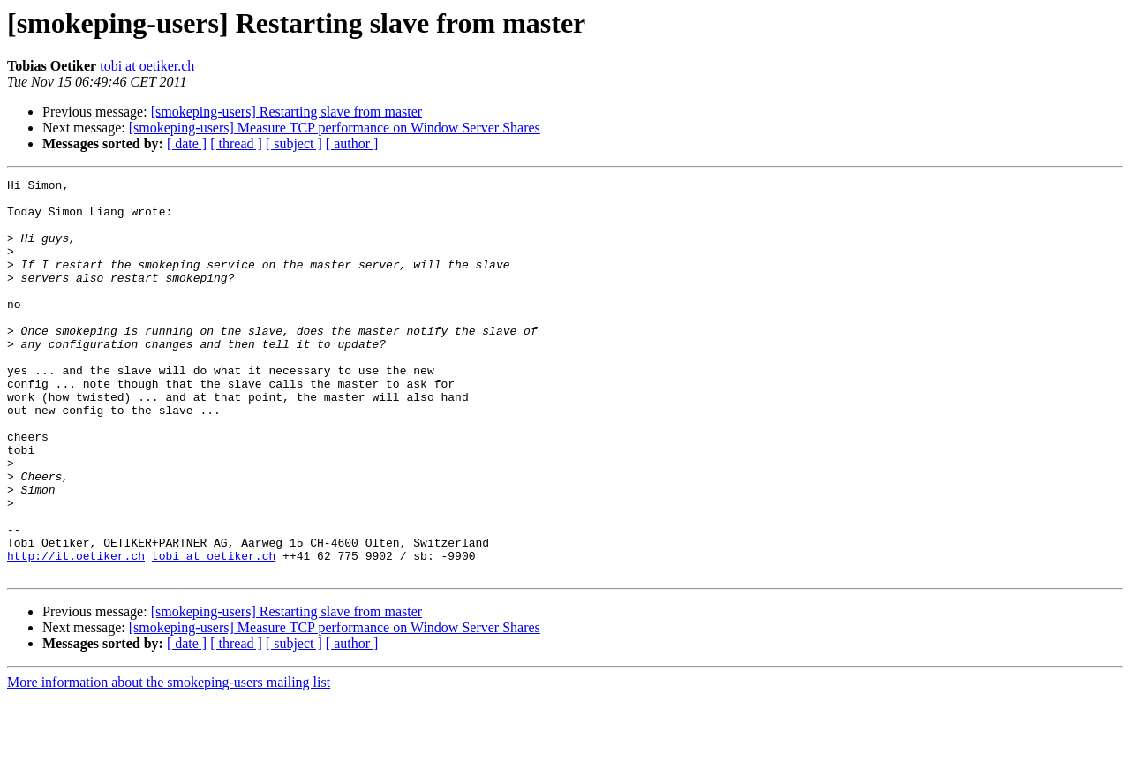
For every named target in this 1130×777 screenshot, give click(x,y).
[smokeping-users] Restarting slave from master (286, 111)
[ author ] (352, 143)
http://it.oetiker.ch (76, 632)
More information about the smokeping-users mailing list (168, 761)
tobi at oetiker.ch (147, 65)
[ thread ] (236, 143)
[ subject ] (294, 143)
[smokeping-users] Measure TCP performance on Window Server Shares (334, 127)
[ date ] (187, 143)
